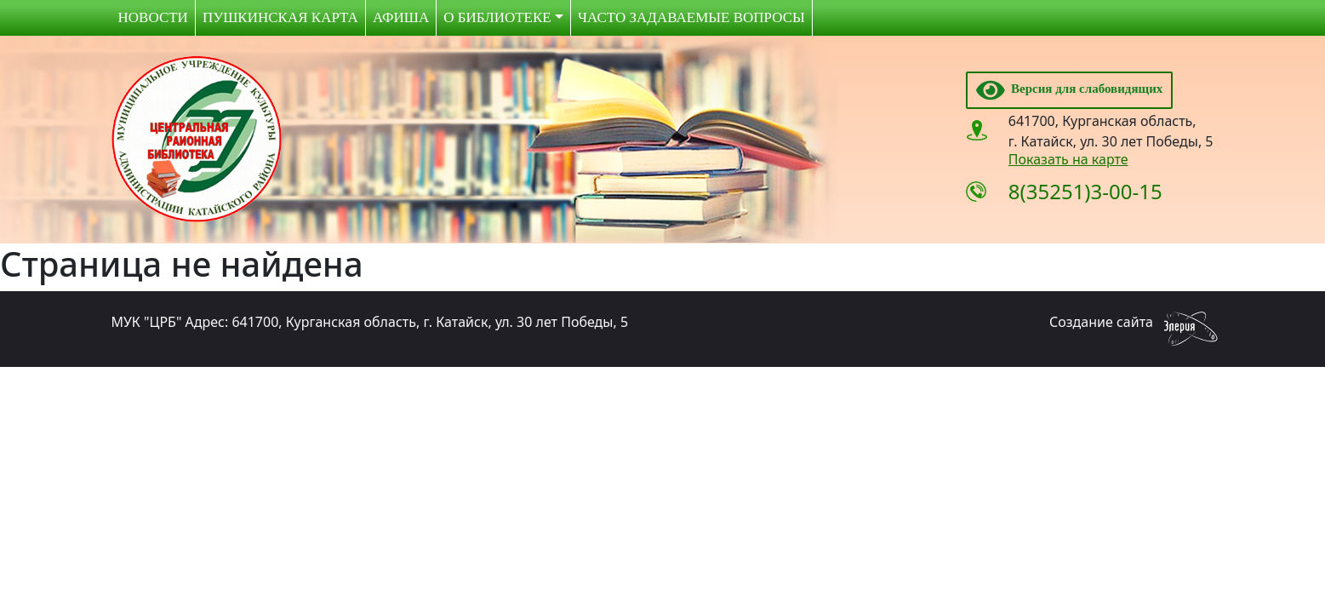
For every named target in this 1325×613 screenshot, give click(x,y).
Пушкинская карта (280, 17)
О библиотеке (497, 17)
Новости (153, 17)
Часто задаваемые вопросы (691, 17)
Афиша (401, 17)
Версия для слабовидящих (1069, 88)
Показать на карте (1068, 159)
